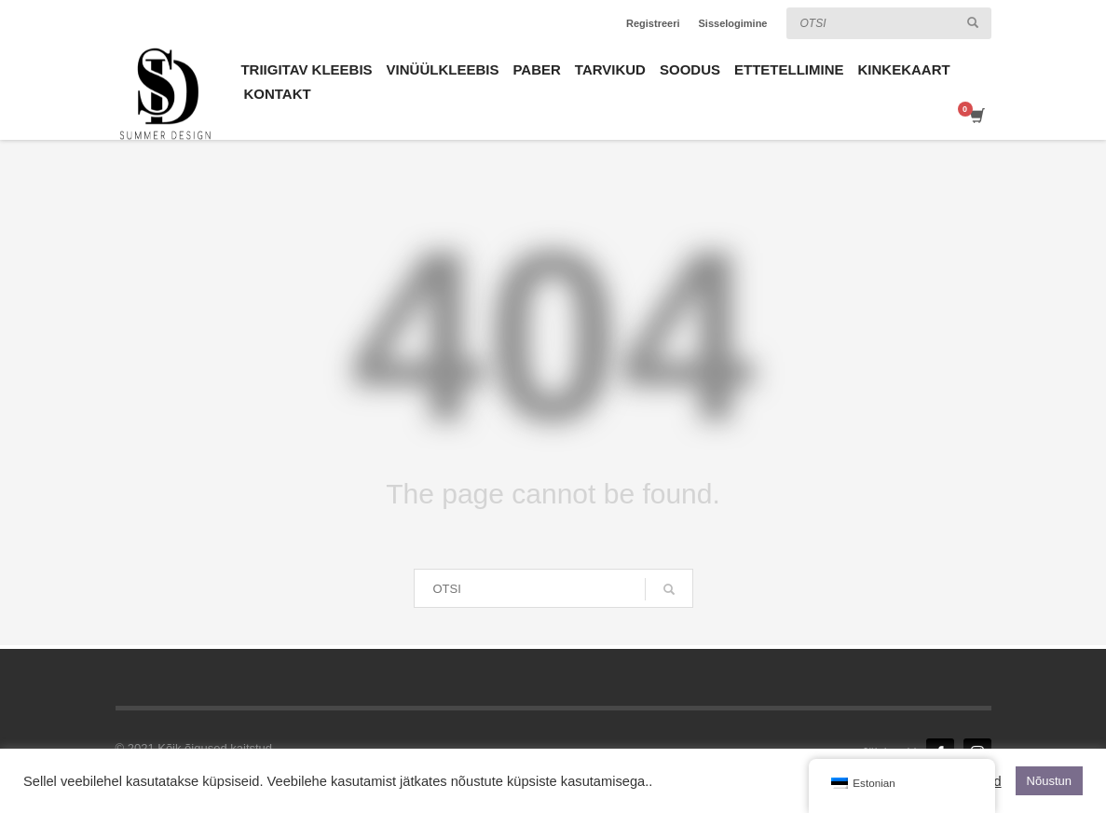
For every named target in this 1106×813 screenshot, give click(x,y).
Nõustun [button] (1049, 781)
